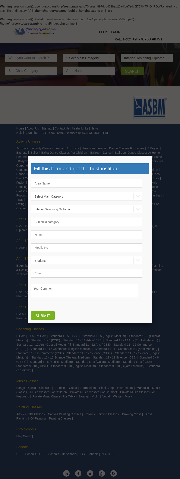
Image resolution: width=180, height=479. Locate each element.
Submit (43, 315)
